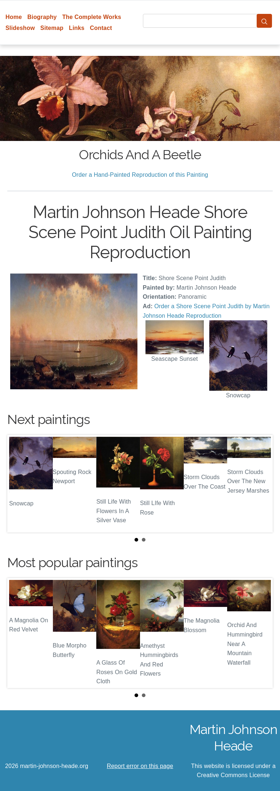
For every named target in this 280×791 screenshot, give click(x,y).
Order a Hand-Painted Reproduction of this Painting (140, 175)
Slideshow (20, 28)
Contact (101, 28)
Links (77, 28)
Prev (18, 483)
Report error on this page (140, 766)
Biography (42, 17)
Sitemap (51, 28)
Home (13, 17)
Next (261, 483)
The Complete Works (91, 17)
